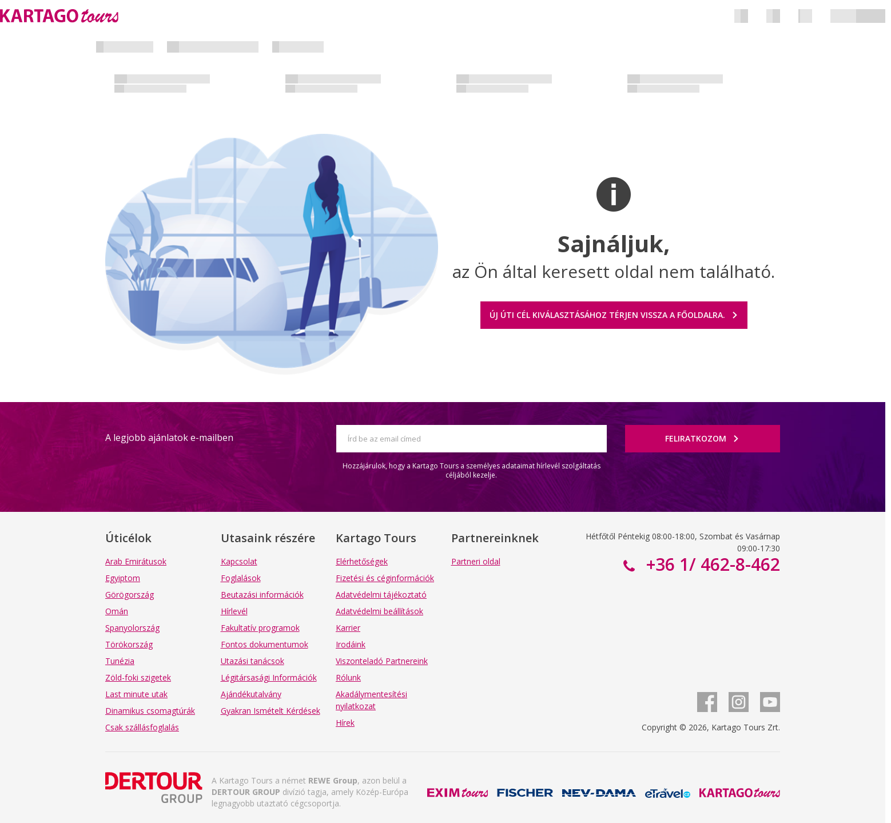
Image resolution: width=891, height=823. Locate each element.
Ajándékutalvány (251, 694)
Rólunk (348, 677)
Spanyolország (132, 627)
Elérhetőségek (362, 561)
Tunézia (119, 660)
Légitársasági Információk (269, 677)
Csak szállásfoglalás (142, 727)
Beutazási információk (262, 594)
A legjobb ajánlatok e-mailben (169, 437)
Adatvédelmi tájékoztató (381, 594)
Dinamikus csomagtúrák (150, 710)
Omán (116, 611)
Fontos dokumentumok (264, 644)
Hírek (345, 722)
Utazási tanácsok (252, 660)
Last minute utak (136, 694)
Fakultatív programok (260, 627)
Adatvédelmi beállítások (379, 611)
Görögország (129, 594)
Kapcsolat (239, 561)
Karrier (348, 627)
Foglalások (241, 577)
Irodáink (350, 644)
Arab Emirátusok (135, 561)
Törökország (129, 644)
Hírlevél (234, 611)
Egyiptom (122, 577)
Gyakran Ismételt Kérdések (270, 710)
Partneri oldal (475, 561)
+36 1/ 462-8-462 (711, 564)
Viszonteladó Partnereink (382, 660)
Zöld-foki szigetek (138, 677)
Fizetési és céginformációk (385, 577)
